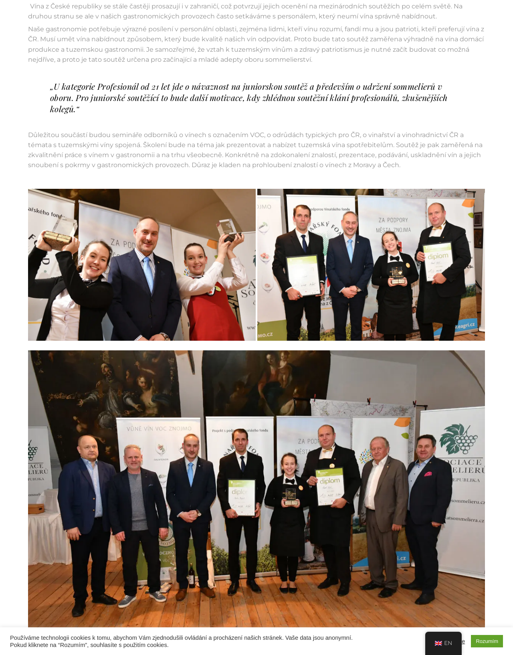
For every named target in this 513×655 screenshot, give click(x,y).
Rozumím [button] (487, 641)
